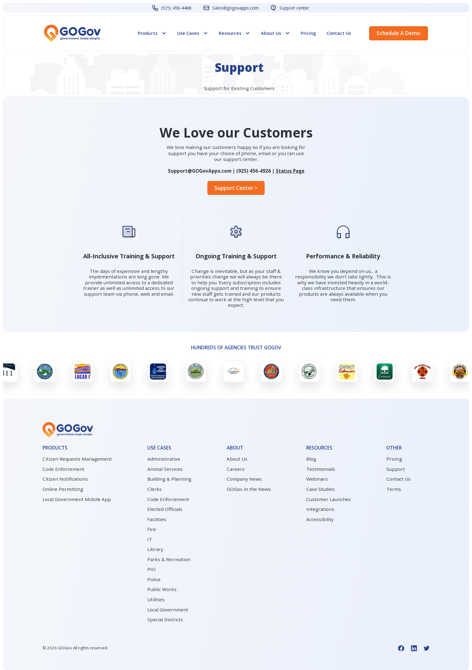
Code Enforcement (63, 469)
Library (155, 549)
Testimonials (320, 469)
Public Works (162, 589)
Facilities (156, 519)
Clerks (154, 489)
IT (149, 539)
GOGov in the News (249, 489)
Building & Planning (169, 479)
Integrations (320, 509)
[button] (152, 33)
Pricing (308, 33)
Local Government (167, 609)
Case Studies (320, 489)
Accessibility (320, 519)
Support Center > (236, 187)
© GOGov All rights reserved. (75, 648)
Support (395, 469)
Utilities (156, 599)
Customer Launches (328, 499)
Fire (151, 529)
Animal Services (165, 469)
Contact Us (339, 33)
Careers (236, 469)
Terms (393, 489)
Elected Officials (164, 509)
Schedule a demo (398, 33)
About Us (237, 459)
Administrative (163, 459)
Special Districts (165, 619)
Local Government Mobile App (77, 499)
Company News (244, 479)
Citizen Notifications (65, 479)
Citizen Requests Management (77, 459)
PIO (151, 569)
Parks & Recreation (168, 559)
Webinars (317, 479)
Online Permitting (63, 489)
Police (154, 579)
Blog (311, 459)
